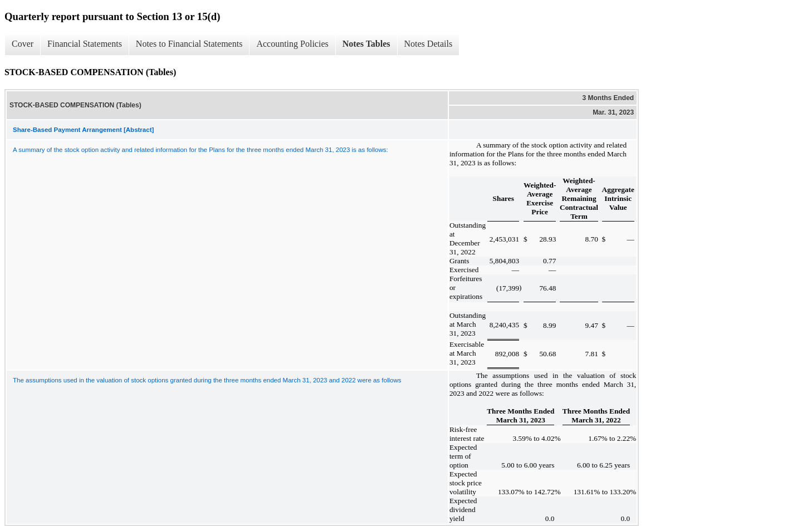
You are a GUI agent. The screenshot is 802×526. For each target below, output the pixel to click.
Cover (22, 43)
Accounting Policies (292, 43)
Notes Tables (366, 43)
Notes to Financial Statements (189, 43)
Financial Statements (84, 43)
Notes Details (428, 43)
